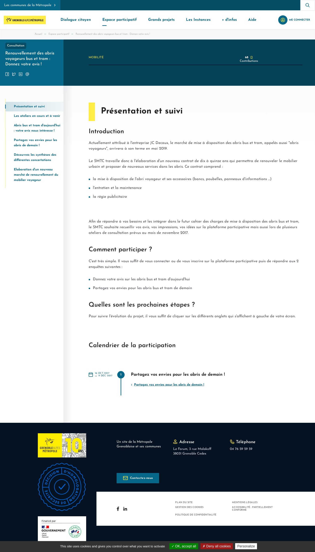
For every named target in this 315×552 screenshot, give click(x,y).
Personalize (246, 546)
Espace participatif (59, 34)
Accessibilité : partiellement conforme (252, 508)
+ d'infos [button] (229, 20)
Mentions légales (244, 502)
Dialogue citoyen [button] (76, 20)
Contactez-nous (141, 478)
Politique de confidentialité (195, 515)
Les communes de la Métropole (27, 5)
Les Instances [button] (198, 20)
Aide (252, 20)
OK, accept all (183, 546)
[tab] (34, 106)
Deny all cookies (217, 546)
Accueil (38, 34)
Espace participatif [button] (119, 20)
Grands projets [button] (161, 20)
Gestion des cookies (189, 507)
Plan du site (183, 502)
